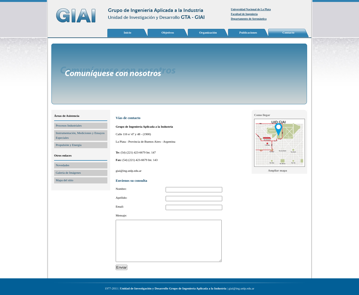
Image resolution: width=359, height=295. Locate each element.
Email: (120, 206)
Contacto (288, 32)
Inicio (127, 32)
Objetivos (167, 32)
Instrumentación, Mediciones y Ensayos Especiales (80, 135)
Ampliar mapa (277, 170)
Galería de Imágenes (68, 172)
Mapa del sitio (64, 180)
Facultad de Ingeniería (244, 14)
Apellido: (121, 197)
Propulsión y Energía (69, 145)
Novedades (62, 165)
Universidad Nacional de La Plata (251, 9)
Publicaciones (248, 32)
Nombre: (121, 188)
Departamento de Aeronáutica (249, 18)
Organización (208, 32)
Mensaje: (121, 215)
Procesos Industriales (69, 125)
